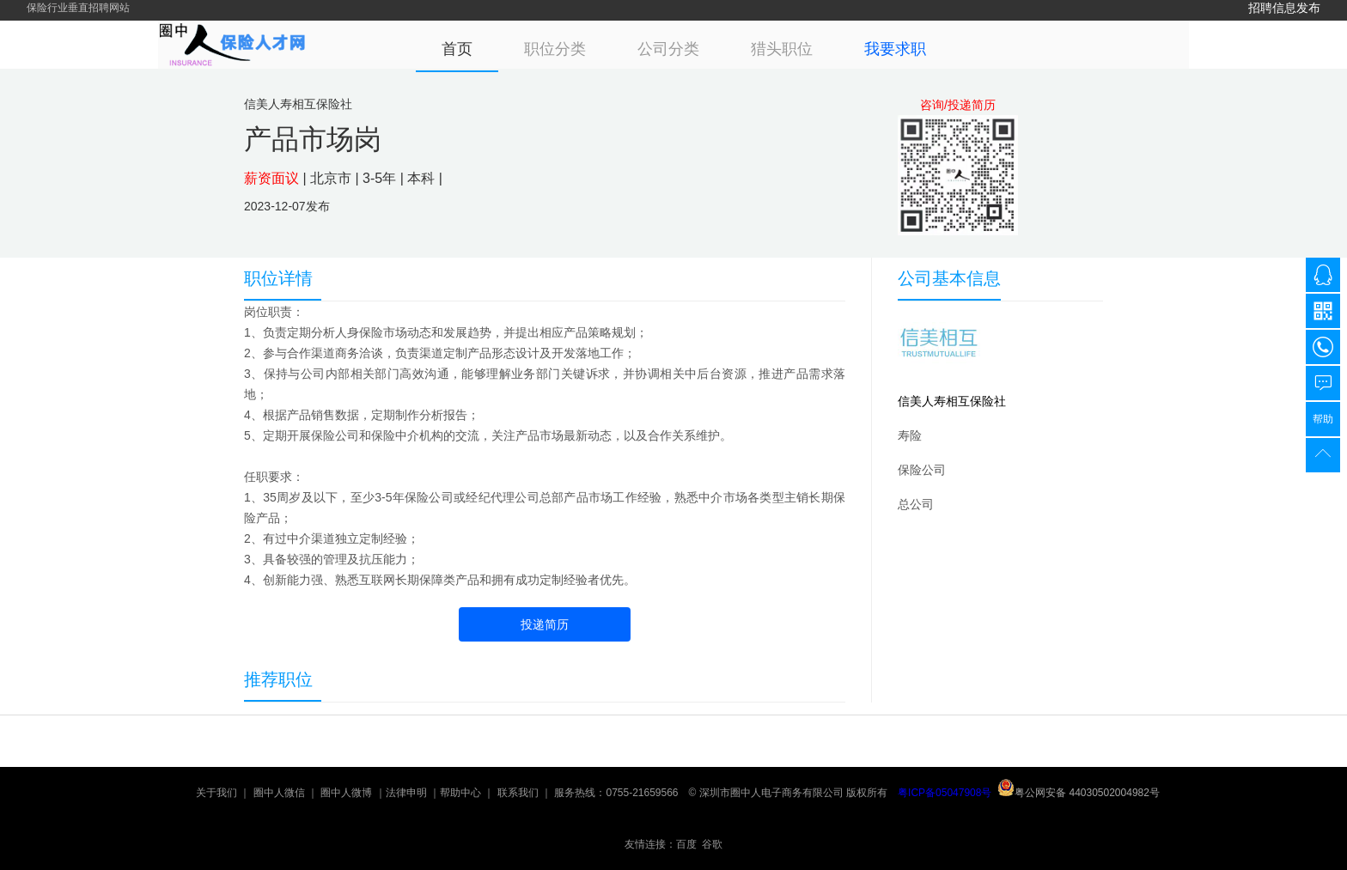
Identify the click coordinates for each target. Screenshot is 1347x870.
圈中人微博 (346, 793)
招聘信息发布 (1284, 8)
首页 (457, 49)
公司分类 (668, 49)
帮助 (1323, 419)
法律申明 (406, 793)
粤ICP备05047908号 (944, 793)
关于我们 (216, 793)
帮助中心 (460, 793)
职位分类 (555, 49)
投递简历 (545, 624)
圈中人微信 (279, 793)
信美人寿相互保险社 (952, 401)
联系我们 (518, 793)
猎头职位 (782, 49)
